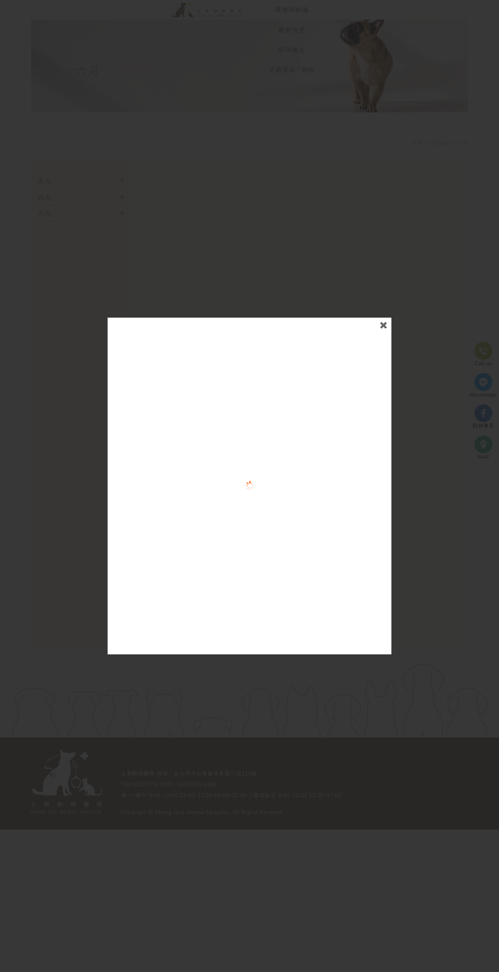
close (364, 384)
